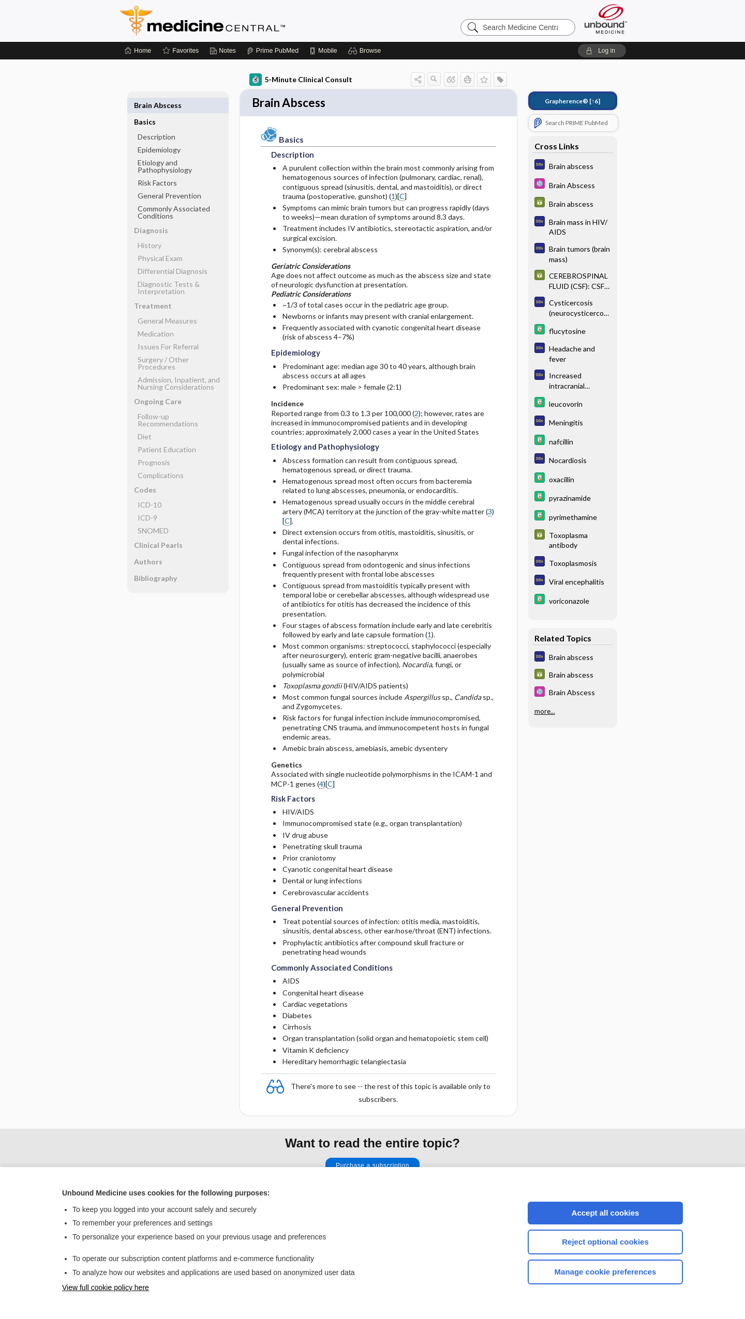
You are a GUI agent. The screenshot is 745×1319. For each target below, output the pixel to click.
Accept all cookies (605, 1212)
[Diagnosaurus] (572, 165)
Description (156, 120)
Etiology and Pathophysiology (165, 150)
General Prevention (169, 179)
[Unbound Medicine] (606, 19)
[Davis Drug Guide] (572, 330)
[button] (366, 50)
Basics (145, 105)
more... (544, 711)
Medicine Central (248, 20)
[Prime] (273, 50)
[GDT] (572, 203)
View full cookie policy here (105, 1287)
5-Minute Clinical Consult (300, 79)
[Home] (138, 50)
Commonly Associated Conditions (174, 196)
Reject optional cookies (605, 1241)
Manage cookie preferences (606, 1271)
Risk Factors (157, 166)
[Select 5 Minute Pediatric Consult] (572, 184)
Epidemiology (159, 133)
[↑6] (572, 101)
